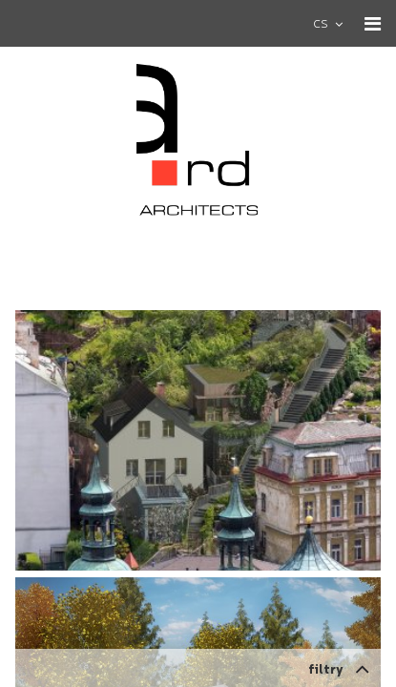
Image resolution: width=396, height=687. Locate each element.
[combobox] (336, 23)
